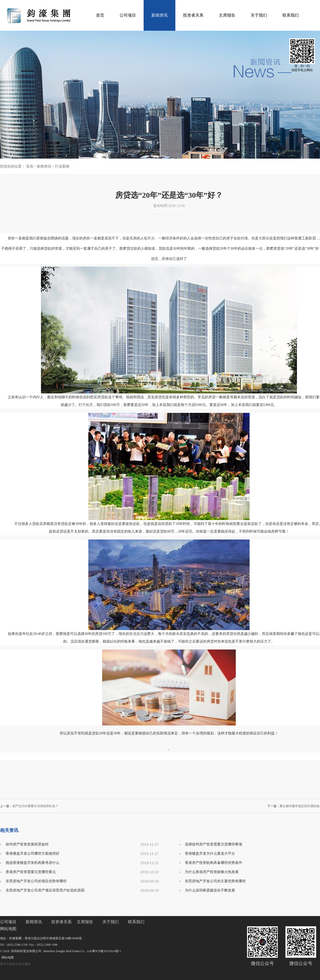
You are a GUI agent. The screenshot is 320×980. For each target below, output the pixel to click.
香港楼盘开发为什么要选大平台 (210, 853)
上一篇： (29, 806)
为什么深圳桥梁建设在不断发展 (210, 890)
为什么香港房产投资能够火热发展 (212, 872)
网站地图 (7, 957)
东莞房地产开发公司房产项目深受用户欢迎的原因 (45, 890)
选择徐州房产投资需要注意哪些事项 (213, 844)
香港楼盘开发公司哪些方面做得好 (32, 853)
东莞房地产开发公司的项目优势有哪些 (36, 881)
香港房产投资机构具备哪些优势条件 (213, 863)
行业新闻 (62, 166)
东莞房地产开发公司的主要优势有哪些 (215, 881)
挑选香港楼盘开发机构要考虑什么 (32, 863)
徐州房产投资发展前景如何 (27, 844)
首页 (100, 15)
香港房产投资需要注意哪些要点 (31, 872)
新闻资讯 (44, 166)
